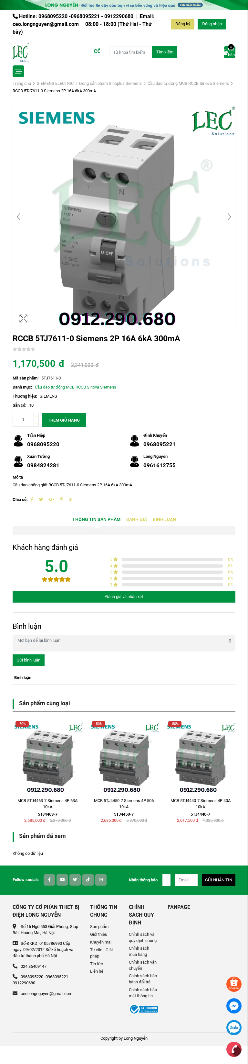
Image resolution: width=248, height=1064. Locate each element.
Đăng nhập (212, 23)
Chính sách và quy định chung (143, 937)
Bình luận (164, 519)
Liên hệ (96, 971)
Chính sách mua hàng (139, 951)
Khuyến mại (100, 942)
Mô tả (18, 477)
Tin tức (96, 963)
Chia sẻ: (20, 499)
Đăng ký (182, 23)
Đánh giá (136, 519)
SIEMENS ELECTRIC (55, 83)
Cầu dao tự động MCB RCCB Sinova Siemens (188, 83)
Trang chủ (22, 83)
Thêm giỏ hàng (64, 420)
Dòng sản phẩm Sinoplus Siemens (110, 83)
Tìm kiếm (164, 52)
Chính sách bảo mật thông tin (143, 992)
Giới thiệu (98, 934)
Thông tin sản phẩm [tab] (96, 519)
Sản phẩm (99, 926)
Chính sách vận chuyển (143, 965)
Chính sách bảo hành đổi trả (143, 978)
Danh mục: (22, 387)
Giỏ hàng (229, 51)
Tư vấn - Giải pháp (101, 952)
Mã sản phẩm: (26, 378)
